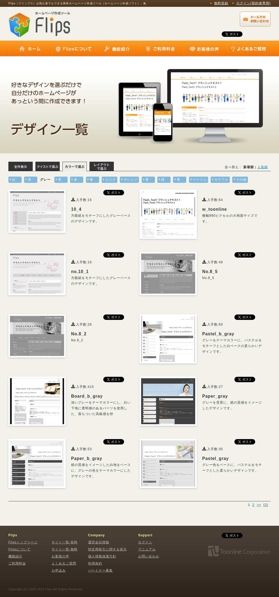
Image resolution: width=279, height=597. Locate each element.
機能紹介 (117, 49)
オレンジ (131, 179)
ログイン (145, 542)
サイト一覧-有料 (65, 542)
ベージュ (200, 179)
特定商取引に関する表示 (107, 549)
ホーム (30, 49)
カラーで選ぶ (74, 166)
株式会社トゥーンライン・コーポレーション (239, 551)
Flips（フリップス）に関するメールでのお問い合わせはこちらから (255, 19)
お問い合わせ (148, 556)
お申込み (59, 570)
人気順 (262, 167)
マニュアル (147, 549)
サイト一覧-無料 (65, 549)
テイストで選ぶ (47, 166)
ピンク (110, 179)
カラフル (221, 179)
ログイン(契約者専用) (253, 3)
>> (259, 505)
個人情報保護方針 (102, 556)
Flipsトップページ (23, 542)
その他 (241, 179)
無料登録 (221, 3)
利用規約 (95, 563)
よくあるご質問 (248, 49)
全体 (20, 166)
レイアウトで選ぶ (101, 166)
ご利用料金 (161, 49)
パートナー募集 (100, 570)
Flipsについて (73, 49)
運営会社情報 (98, 542)
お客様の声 (205, 49)
